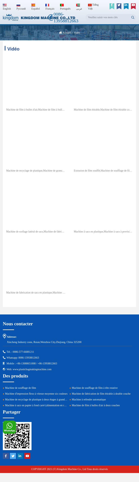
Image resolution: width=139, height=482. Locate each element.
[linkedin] (126, 6)
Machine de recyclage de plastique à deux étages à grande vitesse (39, 399)
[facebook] (112, 6)
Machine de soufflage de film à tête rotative (95, 388)
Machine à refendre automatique (89, 399)
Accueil (67, 32)
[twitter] (119, 6)
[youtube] (133, 6)
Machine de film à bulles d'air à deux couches (96, 405)
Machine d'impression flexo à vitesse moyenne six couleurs (36, 393)
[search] (132, 17)
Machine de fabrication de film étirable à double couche (101, 393)
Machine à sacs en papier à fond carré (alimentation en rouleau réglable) (43, 405)
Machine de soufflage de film (20, 388)
